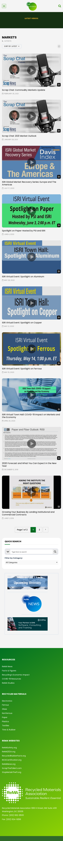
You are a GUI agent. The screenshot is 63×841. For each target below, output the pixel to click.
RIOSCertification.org (11, 760)
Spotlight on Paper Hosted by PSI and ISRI (23, 230)
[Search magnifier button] (55, 551)
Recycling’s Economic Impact (16, 674)
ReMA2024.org (8, 751)
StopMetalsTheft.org (11, 772)
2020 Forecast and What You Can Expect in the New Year (29, 464)
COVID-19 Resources (11, 678)
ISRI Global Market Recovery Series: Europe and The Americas (29, 183)
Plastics (5, 721)
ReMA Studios (8, 683)
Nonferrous (7, 713)
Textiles (5, 725)
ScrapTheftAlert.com (12, 768)
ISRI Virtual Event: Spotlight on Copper (22, 322)
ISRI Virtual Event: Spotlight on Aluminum (23, 276)
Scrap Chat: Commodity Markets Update (23, 90)
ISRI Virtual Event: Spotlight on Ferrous (22, 368)
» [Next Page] (45, 529)
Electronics (7, 701)
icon (31, 70)
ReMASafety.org (9, 747)
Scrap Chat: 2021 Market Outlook (19, 135)
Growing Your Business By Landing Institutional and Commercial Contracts (28, 513)
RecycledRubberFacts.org (14, 755)
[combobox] (31, 562)
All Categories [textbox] (11, 562)
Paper (4, 717)
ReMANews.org (8, 764)
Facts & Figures (9, 670)
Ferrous (5, 705)
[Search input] (31, 551)
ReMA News (7, 666)
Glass (4, 709)
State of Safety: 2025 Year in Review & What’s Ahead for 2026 (31, 22)
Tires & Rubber (9, 729)
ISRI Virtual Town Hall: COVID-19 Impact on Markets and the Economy (31, 416)
